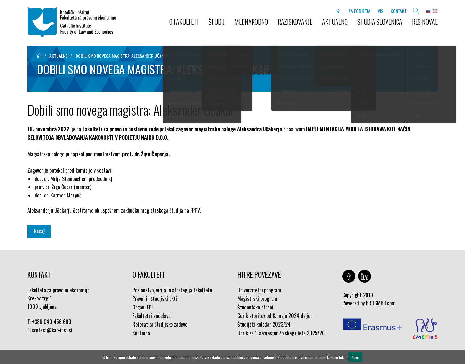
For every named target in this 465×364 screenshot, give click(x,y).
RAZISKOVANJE (295, 21)
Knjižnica (141, 333)
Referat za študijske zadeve (159, 324)
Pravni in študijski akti (154, 298)
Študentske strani (255, 307)
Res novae (425, 21)
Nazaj (39, 231)
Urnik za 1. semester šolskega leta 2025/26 (281, 333)
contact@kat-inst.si (52, 330)
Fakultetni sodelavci (152, 315)
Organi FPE (142, 307)
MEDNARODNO (251, 21)
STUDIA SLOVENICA (379, 21)
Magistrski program (257, 298)
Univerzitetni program (259, 290)
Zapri (355, 357)
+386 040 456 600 (51, 322)
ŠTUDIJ (216, 21)
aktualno (58, 55)
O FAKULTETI (184, 21)
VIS (380, 10)
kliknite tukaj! (337, 357)
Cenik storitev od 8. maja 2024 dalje (273, 315)
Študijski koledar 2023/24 (264, 324)
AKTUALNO (335, 21)
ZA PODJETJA (359, 10)
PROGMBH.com (381, 303)
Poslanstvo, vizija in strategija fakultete (172, 290)
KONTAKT (399, 10)
